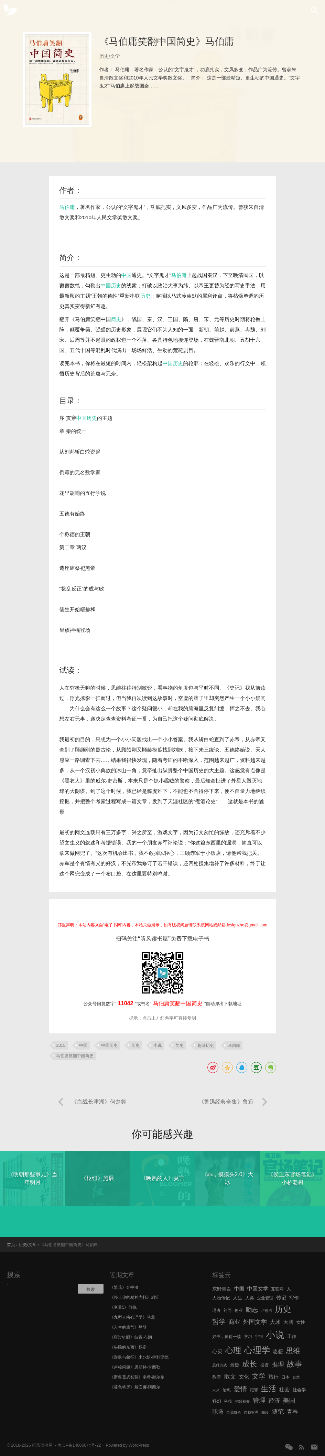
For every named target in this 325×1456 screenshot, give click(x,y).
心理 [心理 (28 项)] (233, 1350)
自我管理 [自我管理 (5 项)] (251, 1412)
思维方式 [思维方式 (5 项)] (219, 1365)
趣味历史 (205, 1045)
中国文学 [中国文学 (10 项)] (258, 1289)
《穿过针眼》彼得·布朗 (131, 1337)
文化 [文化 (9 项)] (244, 1377)
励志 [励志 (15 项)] (252, 1309)
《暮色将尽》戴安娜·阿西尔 (135, 1387)
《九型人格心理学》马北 (132, 1317)
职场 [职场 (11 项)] (217, 1412)
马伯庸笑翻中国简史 (75, 1055)
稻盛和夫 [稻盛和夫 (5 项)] (242, 1401)
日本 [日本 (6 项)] (285, 1377)
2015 (61, 1045)
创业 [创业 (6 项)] (239, 1310)
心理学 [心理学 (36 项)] (257, 1350)
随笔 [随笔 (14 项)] (278, 1411)
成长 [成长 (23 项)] (249, 1364)
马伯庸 (67, 207)
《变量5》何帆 (123, 1307)
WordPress (139, 1445)
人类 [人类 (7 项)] (249, 1297)
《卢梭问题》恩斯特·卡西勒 (135, 1367)
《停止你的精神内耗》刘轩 (134, 1297)
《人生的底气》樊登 (128, 1327)
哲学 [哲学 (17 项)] (219, 1321)
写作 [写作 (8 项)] (294, 1297)
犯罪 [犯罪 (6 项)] (254, 1390)
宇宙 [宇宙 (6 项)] (259, 1336)
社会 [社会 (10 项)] (284, 1389)
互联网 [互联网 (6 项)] (277, 1289)
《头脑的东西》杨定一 (130, 1347)
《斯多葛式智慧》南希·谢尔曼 (137, 1377)
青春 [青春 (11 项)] (292, 1412)
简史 (116, 319)
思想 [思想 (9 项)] (278, 1351)
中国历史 (173, 363)
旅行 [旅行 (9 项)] (273, 1377)
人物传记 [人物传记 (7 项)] (221, 1297)
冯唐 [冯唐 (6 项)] (216, 1310)
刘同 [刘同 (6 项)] (228, 1310)
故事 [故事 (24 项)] (294, 1364)
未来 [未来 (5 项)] (215, 1390)
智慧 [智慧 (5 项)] (296, 1377)
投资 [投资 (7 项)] (264, 1365)
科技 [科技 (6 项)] (228, 1401)
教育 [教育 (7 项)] (216, 1377)
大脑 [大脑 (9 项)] (288, 1322)
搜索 (14, 1274)
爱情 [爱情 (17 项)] (240, 1389)
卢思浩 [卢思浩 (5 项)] (266, 1310)
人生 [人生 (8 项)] (237, 1297)
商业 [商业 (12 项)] (234, 1322)
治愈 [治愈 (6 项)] (227, 1390)
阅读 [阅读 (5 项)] (265, 1412)
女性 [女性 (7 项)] (300, 1322)
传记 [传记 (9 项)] (281, 1297)
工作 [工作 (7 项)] (291, 1336)
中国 (126, 275)
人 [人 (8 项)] (288, 1289)
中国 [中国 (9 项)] (239, 1289)
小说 (157, 1045)
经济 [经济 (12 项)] (274, 1400)
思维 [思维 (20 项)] (293, 1350)
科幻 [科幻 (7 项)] (216, 1401)
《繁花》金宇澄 (124, 1287)
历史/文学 (109, 56)
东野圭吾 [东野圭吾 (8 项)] (221, 1289)
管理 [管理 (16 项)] (259, 1400)
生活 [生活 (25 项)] (269, 1388)
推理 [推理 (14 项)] (278, 1364)
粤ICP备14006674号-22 (79, 1445)
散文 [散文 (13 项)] (230, 1376)
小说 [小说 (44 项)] (275, 1335)
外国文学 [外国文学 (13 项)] (255, 1321)
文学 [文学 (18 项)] (259, 1376)
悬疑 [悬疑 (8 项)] (234, 1365)
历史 (116, 285)
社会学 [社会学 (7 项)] (299, 1389)
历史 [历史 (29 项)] (283, 1309)
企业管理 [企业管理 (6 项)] (265, 1298)
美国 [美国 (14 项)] (289, 1400)
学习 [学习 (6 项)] (248, 1336)
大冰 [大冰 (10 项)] (275, 1322)
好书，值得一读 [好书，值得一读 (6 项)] (226, 1336)
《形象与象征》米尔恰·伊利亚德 (139, 1357)
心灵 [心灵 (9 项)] (217, 1351)
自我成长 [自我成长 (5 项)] (233, 1412)
